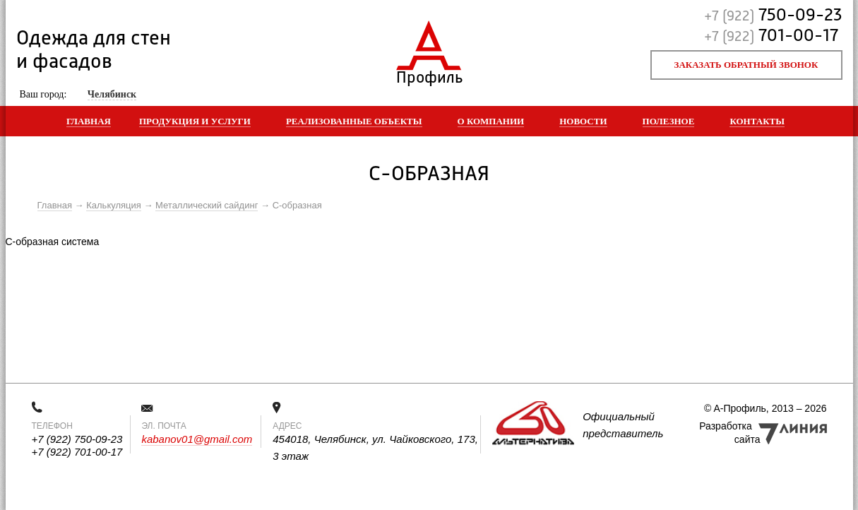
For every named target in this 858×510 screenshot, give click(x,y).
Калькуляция (113, 205)
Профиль (429, 74)
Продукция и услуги (195, 121)
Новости (583, 121)
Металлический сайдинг (206, 205)
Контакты (757, 121)
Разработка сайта (729, 432)
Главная (88, 121)
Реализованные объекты (354, 121)
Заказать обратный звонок (746, 64)
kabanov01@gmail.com (196, 439)
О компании (491, 121)
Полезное (669, 121)
